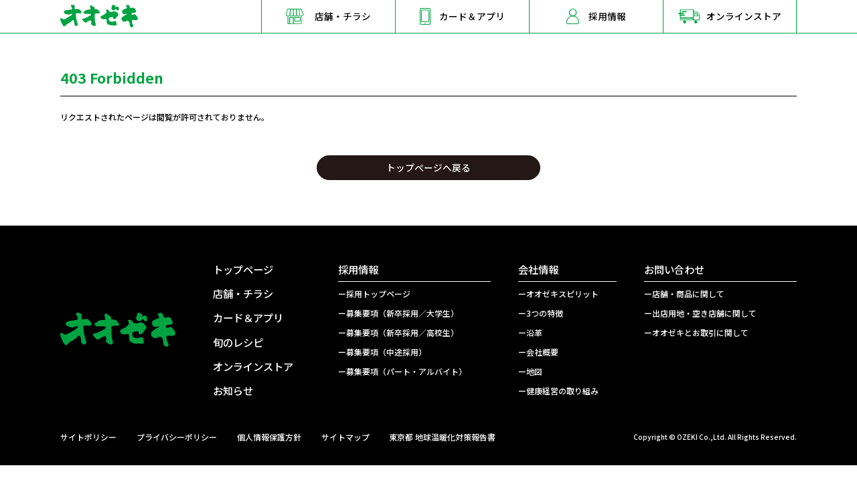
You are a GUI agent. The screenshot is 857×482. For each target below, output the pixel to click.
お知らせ (233, 390)
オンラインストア (253, 366)
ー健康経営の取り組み (558, 390)
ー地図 (530, 371)
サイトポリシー (88, 437)
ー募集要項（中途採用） (382, 351)
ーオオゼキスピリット (558, 293)
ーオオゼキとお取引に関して (696, 332)
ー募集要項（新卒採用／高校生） (398, 332)
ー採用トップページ (374, 293)
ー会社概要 (538, 351)
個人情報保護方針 (269, 437)
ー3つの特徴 (540, 313)
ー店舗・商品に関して (684, 293)
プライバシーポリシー (177, 437)
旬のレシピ (238, 342)
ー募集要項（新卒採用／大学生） (398, 313)
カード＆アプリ (248, 317)
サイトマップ (345, 437)
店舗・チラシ (243, 293)
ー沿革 (530, 332)
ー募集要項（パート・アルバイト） (402, 371)
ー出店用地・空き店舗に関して (700, 313)
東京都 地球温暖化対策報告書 (442, 437)
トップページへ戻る (428, 167)
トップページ (243, 269)
